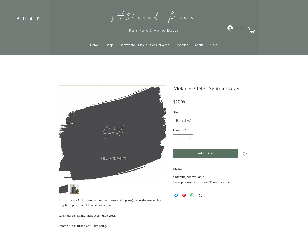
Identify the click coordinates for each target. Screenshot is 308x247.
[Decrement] (176, 138)
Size (177, 113)
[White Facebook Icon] (18, 18)
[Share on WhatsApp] (192, 195)
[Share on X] (200, 195)
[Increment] (189, 138)
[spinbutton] (183, 138)
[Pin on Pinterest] (184, 195)
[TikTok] (31, 18)
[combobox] (211, 121)
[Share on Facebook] (176, 195)
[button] (251, 30)
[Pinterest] (38, 18)
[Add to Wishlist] (244, 153)
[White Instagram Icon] (25, 18)
